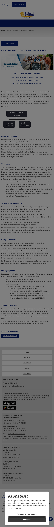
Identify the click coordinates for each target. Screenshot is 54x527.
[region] (27, 508)
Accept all (27, 520)
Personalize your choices (27, 514)
